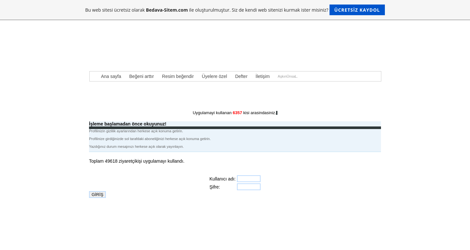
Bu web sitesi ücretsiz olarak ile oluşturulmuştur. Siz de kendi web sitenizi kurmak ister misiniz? (235, 10)
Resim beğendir (178, 76)
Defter (241, 76)
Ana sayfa (111, 76)
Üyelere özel (214, 76)
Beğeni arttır (141, 76)
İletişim (263, 76)
